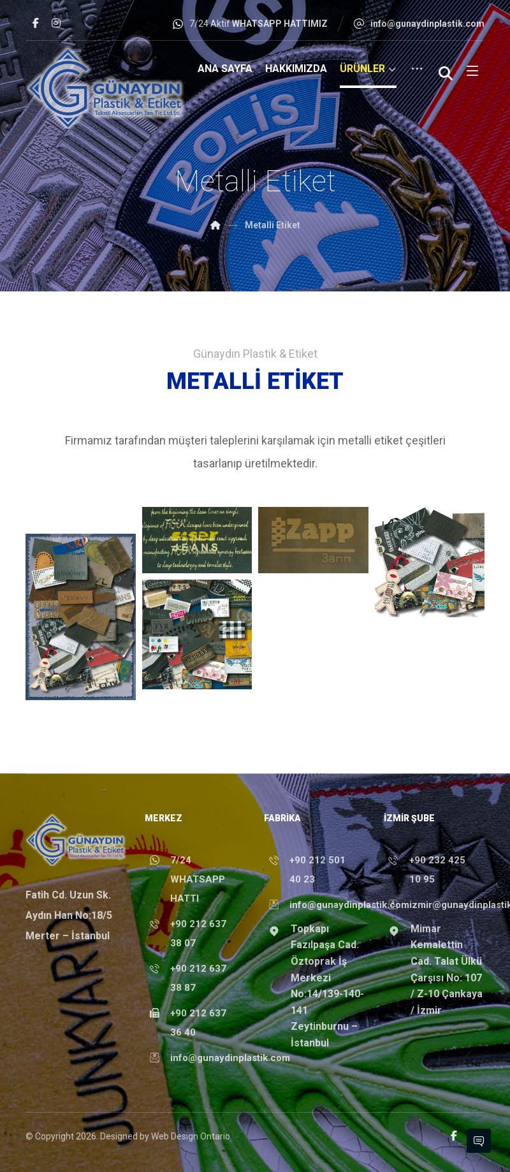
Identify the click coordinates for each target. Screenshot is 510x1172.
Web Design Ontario (190, 1136)
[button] (36, 23)
